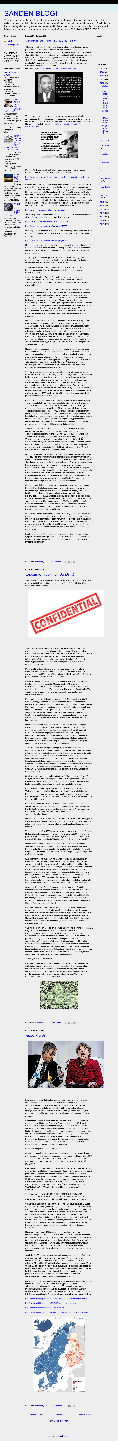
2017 (102, 209)
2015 (102, 217)
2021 (102, 79)
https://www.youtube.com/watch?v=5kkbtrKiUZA (45, 210)
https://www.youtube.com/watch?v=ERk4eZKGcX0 (46, 222)
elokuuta (105, 146)
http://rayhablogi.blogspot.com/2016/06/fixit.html (45, 1308)
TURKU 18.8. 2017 (17, 177)
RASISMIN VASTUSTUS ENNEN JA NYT (51, 41)
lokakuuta (106, 86)
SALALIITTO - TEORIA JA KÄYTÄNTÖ (49, 574)
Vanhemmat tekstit (83, 1414)
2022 (102, 76)
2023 (102, 72)
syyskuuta (105, 140)
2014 (102, 220)
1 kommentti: (56, 1023)
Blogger (65, 1436)
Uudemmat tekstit (34, 1414)
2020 (102, 83)
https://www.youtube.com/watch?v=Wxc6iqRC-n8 (55, 68)
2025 (102, 68)
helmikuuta (105, 187)
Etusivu (58, 1414)
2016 (102, 213)
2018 (102, 206)
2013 (102, 224)
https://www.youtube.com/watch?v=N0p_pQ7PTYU (46, 226)
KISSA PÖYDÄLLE (37, 1035)
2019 (102, 202)
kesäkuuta (105, 162)
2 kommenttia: (55, 562)
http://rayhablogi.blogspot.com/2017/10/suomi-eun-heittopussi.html (53, 1303)
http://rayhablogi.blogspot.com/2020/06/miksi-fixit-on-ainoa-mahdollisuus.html (57, 1312)
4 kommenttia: (57, 1406)
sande (9, 41)
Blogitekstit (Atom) (61, 1421)
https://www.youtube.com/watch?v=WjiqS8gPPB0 (46, 241)
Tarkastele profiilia (11, 45)
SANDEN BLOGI (30, 13)
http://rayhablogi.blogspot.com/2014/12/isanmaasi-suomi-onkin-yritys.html (56, 1299)
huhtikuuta (105, 171)
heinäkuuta (105, 154)
